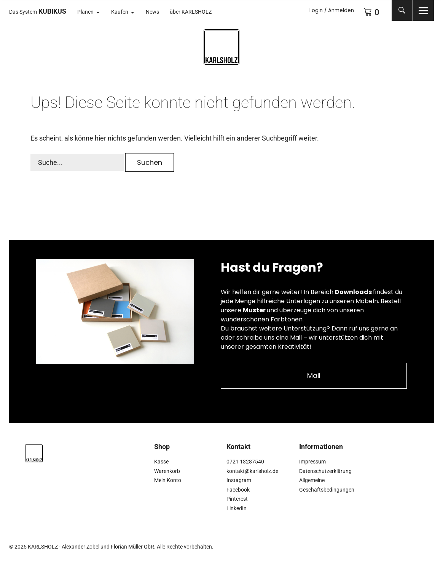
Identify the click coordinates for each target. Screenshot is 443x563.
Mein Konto (167, 480)
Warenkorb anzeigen (363, 10)
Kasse (161, 462)
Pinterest (237, 499)
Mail (313, 375)
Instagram (238, 480)
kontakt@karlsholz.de (252, 471)
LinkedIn (236, 508)
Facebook (238, 490)
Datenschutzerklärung (325, 471)
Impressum (312, 462)
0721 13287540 (245, 462)
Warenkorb (167, 471)
